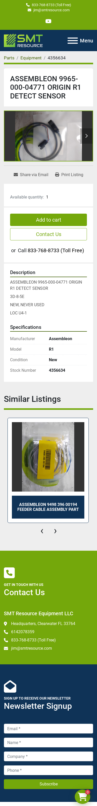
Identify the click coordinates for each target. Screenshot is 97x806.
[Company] (48, 756)
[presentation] (41, 530)
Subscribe (49, 784)
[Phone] (48, 770)
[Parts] (9, 57)
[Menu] (73, 41)
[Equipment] (31, 57)
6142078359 (22, 631)
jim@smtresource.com (51, 10)
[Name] (48, 742)
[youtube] (48, 21)
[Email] (48, 728)
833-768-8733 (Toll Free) (51, 5)
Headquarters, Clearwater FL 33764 (43, 623)
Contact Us (48, 234)
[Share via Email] (31, 175)
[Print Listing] (69, 175)
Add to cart (48, 220)
